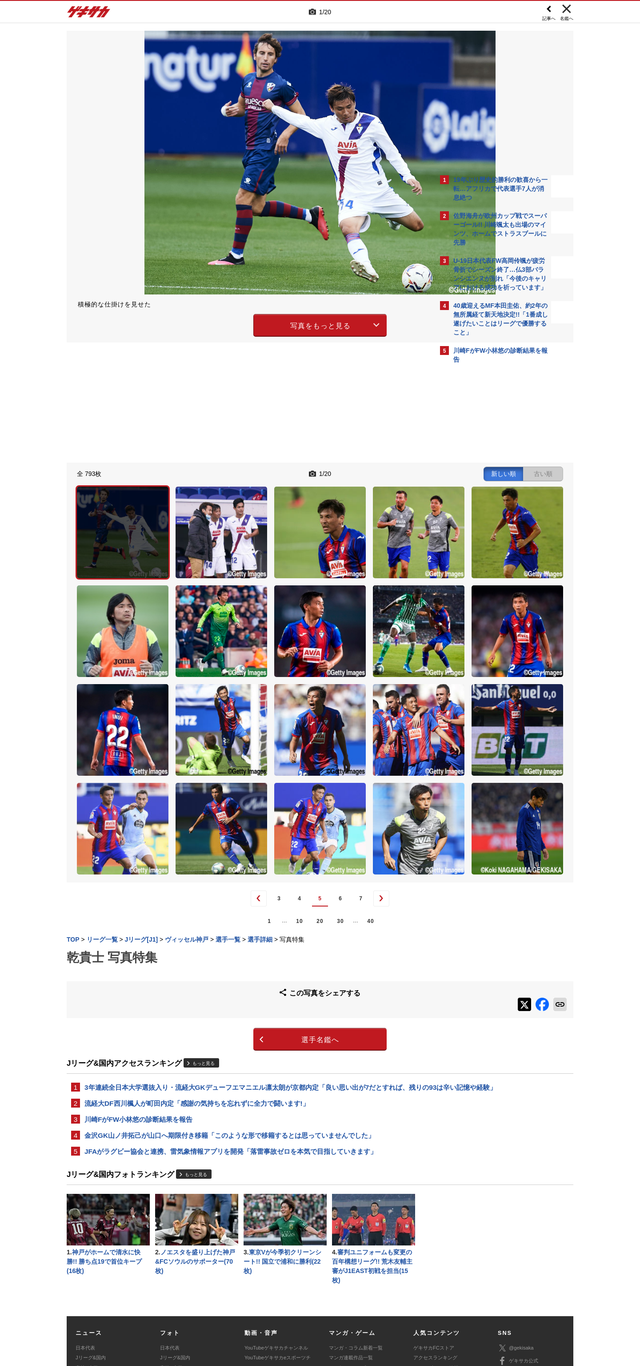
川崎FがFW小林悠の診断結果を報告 (138, 1002)
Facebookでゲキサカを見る (490, 525)
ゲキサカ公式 (518, 1249)
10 (221, 796)
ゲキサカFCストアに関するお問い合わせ (439, 1310)
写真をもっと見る (242, 324)
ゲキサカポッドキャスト (271, 1266)
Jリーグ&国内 (91, 1246)
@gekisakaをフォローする (489, 507)
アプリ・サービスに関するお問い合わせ (339, 1310)
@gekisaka (516, 1236)
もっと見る (203, 933)
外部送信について (438, 1300)
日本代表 (85, 1236)
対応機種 (191, 1300)
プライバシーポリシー (383, 1300)
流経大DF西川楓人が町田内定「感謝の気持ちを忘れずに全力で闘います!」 (196, 985)
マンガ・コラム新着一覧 (356, 1236)
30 (262, 796)
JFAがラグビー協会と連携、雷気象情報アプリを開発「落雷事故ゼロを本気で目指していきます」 (230, 1036)
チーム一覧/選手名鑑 (436, 1266)
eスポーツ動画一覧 (350, 1275)
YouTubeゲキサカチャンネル (276, 1236)
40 (292, 796)
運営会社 (267, 1300)
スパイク (85, 1275)
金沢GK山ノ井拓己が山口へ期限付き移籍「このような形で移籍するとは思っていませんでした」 (229, 1019)
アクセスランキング (435, 1246)
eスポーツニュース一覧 (354, 1266)
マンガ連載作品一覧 (351, 1246)
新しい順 (348, 472)
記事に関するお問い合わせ (255, 1310)
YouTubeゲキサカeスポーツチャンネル (277, 1250)
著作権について (229, 1300)
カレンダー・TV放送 (436, 1256)
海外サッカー (90, 1266)
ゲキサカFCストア (433, 1236)
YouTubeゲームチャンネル (527, 1275)
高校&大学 (87, 1256)
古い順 (387, 472)
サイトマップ (303, 1300)
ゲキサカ (89, 14)
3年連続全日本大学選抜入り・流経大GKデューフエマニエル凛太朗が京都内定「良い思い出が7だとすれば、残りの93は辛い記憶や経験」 (250, 963)
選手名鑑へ (242, 910)
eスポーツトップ (347, 1256)
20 (242, 796)
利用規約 (338, 1300)
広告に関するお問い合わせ (185, 1310)
